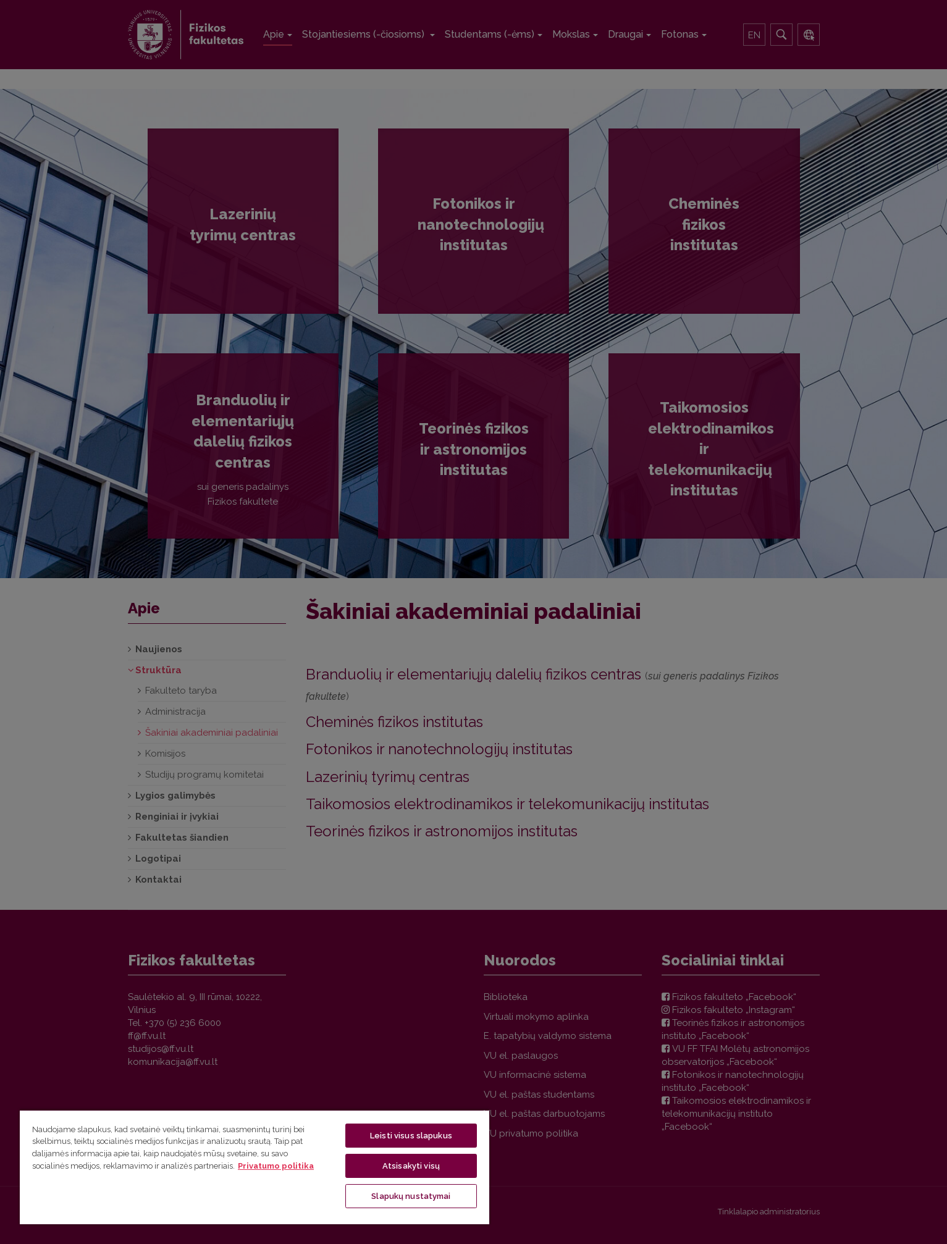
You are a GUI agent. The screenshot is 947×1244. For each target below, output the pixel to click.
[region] (254, 1166)
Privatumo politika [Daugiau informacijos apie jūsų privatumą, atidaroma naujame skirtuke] (276, 1165)
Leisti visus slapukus (411, 1135)
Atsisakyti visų (411, 1165)
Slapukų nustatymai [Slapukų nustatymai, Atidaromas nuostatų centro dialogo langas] (410, 1196)
